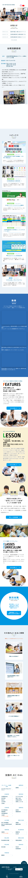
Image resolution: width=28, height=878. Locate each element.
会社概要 (14, 867)
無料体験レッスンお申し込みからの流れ (13, 613)
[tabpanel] (14, 14)
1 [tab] (11, 19)
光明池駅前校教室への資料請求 (10, 869)
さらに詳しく (13, 408)
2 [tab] (16, 19)
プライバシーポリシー (22, 867)
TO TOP (24, 863)
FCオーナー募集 (19, 869)
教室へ (7, 876)
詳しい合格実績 (13, 517)
